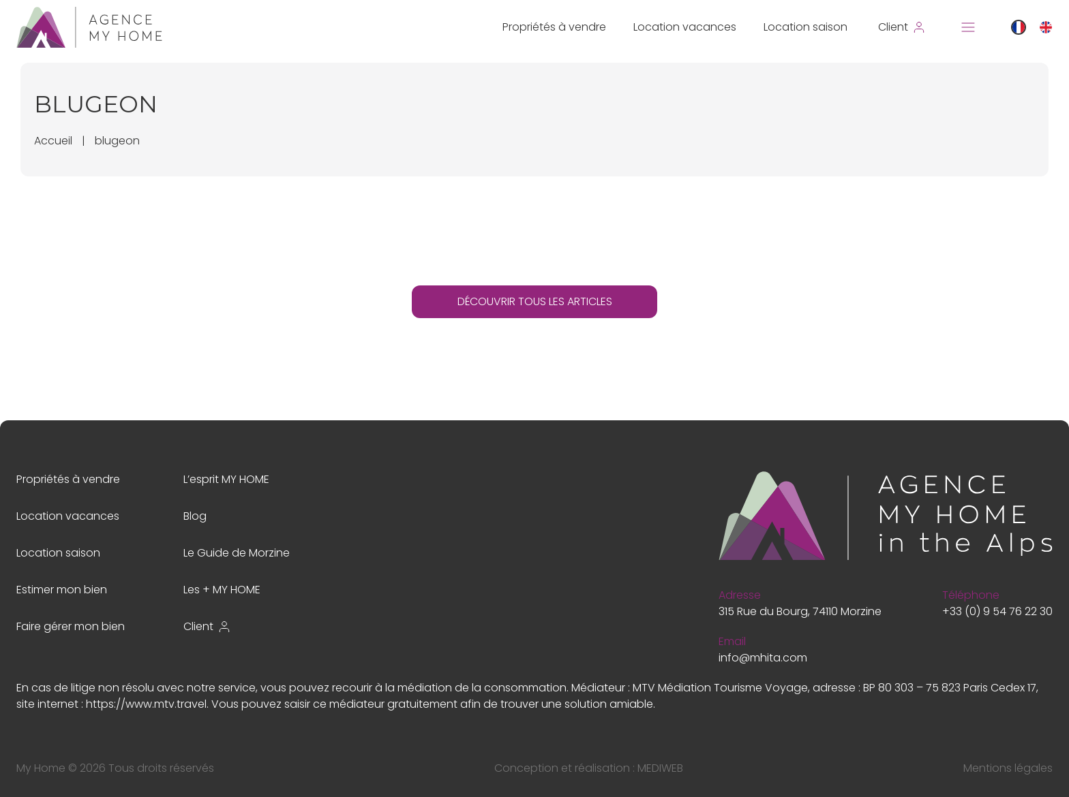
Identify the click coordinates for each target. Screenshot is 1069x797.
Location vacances (684, 27)
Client (207, 626)
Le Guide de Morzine (236, 553)
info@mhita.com (763, 658)
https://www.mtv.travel (146, 704)
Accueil (53, 141)
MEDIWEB (660, 768)
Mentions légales (1008, 768)
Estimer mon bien (61, 589)
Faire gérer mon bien (70, 626)
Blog (195, 516)
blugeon (117, 141)
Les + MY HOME (221, 589)
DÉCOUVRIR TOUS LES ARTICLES (534, 301)
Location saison (805, 27)
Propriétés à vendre (554, 27)
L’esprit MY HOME (226, 479)
